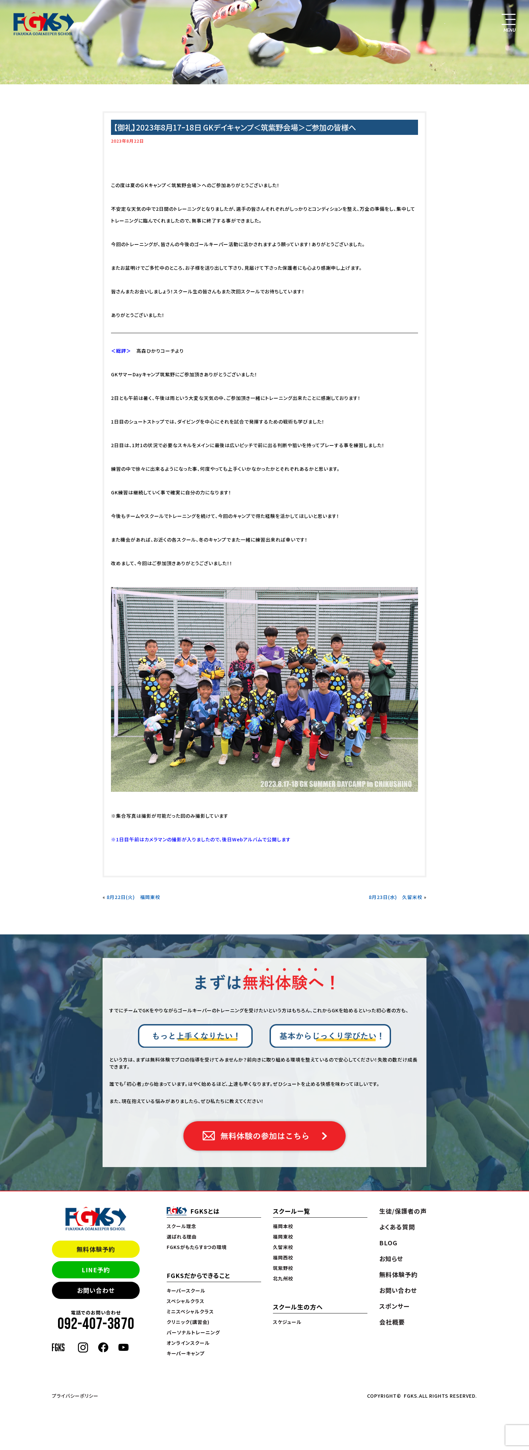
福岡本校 (283, 1226)
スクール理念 (181, 1226)
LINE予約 (96, 1269)
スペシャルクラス (185, 1301)
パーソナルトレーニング (193, 1332)
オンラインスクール (188, 1342)
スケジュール (287, 1321)
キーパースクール (186, 1290)
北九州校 (283, 1278)
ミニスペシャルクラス (190, 1311)
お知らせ (391, 1258)
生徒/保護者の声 (403, 1211)
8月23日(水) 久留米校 (395, 897)
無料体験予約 (96, 1249)
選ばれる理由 (182, 1236)
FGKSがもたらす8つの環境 (197, 1247)
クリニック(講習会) (188, 1321)
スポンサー (394, 1306)
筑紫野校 (283, 1268)
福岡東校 (283, 1236)
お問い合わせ (96, 1290)
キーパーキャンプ (185, 1353)
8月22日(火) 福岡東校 (133, 897)
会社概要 (392, 1321)
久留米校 (283, 1247)
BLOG (388, 1242)
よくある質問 (397, 1226)
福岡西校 (283, 1257)
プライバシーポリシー (75, 1395)
